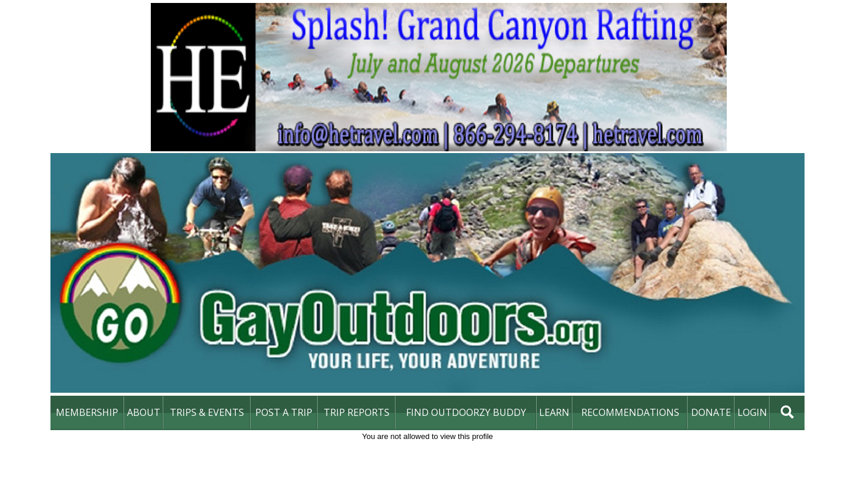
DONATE (711, 412)
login (752, 412)
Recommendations (630, 412)
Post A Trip (283, 412)
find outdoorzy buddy (466, 412)
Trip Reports (357, 412)
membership (87, 412)
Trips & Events (207, 412)
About (143, 412)
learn (554, 412)
